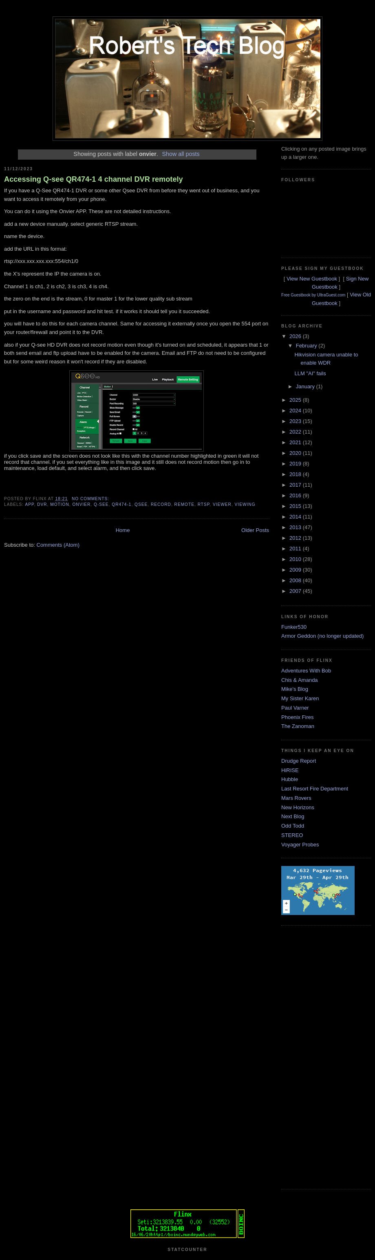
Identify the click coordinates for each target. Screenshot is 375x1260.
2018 (296, 474)
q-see (101, 504)
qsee (141, 504)
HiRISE (290, 770)
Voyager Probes (300, 844)
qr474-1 (121, 504)
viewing (245, 504)
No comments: (91, 498)
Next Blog (292, 816)
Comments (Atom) (58, 545)
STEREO (292, 835)
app (29, 504)
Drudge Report (298, 761)
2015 (296, 506)
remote (184, 504)
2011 (296, 548)
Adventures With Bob (306, 671)
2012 (296, 538)
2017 (296, 485)
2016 (296, 495)
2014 (296, 517)
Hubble (289, 779)
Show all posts (180, 154)
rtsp (204, 504)
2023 (296, 421)
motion (59, 504)
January (306, 386)
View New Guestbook (312, 279)
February (307, 346)
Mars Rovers (296, 798)
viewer (222, 504)
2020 (296, 453)
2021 (296, 442)
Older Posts (255, 530)
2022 (296, 432)
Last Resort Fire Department (314, 789)
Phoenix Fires (297, 717)
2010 (296, 559)
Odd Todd (292, 826)
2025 (296, 400)
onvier (81, 504)
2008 (296, 580)
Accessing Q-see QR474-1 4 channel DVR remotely (93, 179)
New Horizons (297, 807)
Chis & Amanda (299, 680)
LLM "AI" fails (310, 373)
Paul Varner (295, 708)
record (161, 504)
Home (123, 530)
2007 (296, 591)
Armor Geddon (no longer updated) (322, 636)
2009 (296, 570)
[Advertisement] (313, 1056)
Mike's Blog (294, 689)
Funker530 (294, 627)
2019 (296, 464)
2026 (296, 336)
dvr (42, 504)
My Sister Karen (300, 698)
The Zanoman (297, 726)
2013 (296, 527)
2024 (296, 410)
